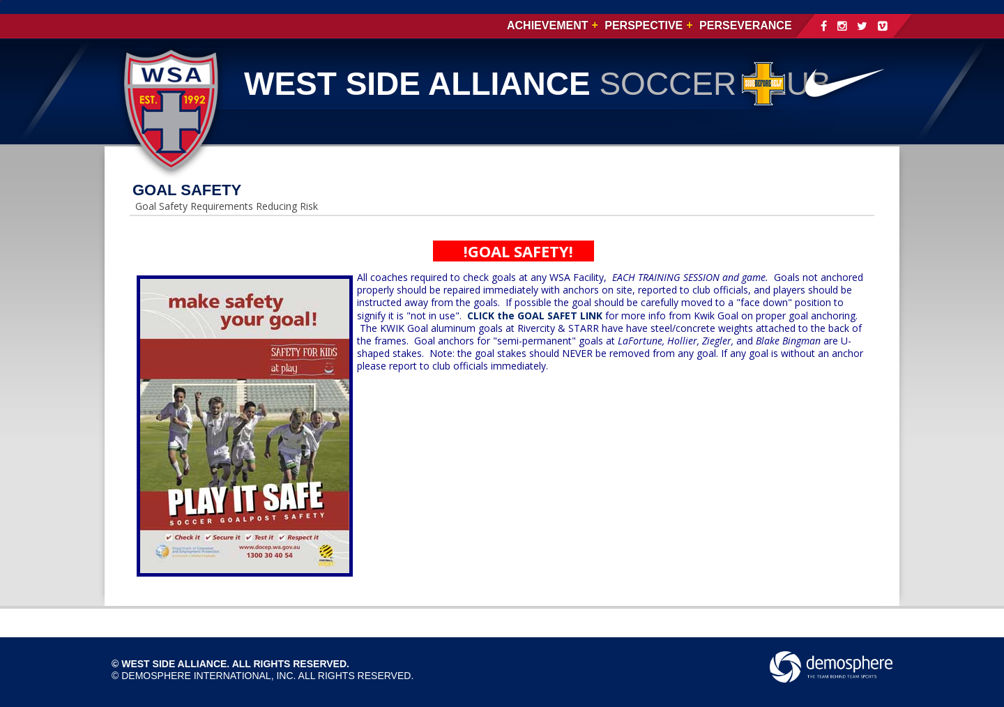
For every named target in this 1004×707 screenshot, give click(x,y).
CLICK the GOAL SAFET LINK (534, 316)
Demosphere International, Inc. (208, 675)
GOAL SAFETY (186, 190)
